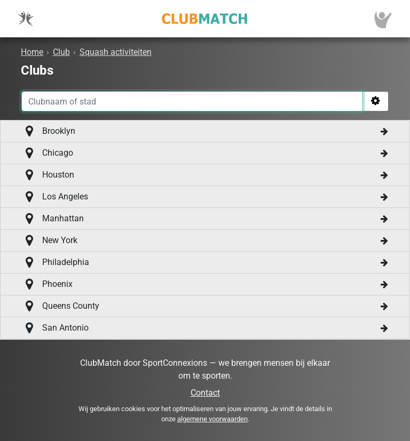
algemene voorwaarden (212, 419)
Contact (205, 393)
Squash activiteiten (116, 52)
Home (32, 52)
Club (61, 52)
